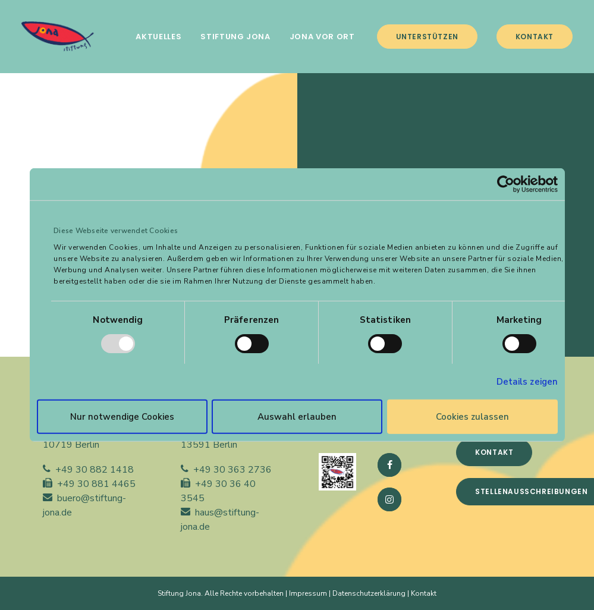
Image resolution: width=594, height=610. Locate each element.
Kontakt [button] (494, 452)
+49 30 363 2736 (232, 469)
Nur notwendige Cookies (122, 417)
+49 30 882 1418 (94, 469)
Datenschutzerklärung (369, 593)
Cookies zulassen (472, 417)
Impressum (308, 593)
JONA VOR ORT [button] (322, 36)
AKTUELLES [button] (158, 36)
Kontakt (423, 593)
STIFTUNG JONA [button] (235, 36)
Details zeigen (527, 382)
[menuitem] (158, 36)
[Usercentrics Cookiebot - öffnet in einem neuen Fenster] (506, 184)
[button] (389, 465)
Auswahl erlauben (297, 417)
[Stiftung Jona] (58, 36)
